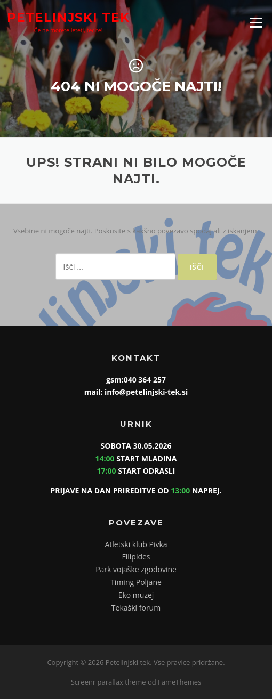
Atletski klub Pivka (136, 544)
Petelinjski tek (68, 17)
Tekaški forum (136, 608)
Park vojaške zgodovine (136, 569)
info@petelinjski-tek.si (145, 392)
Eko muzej (136, 595)
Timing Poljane (136, 582)
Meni (255, 22)
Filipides (136, 556)
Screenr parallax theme (108, 682)
